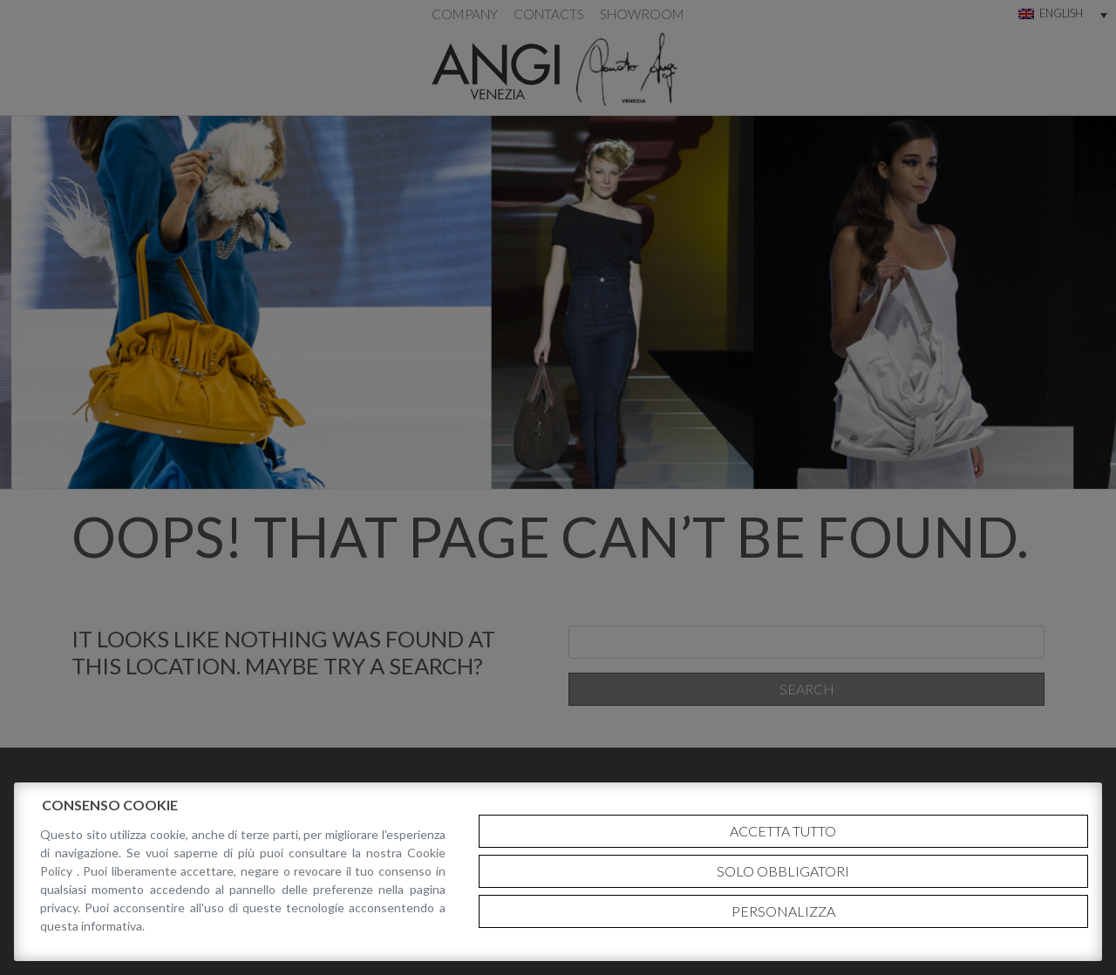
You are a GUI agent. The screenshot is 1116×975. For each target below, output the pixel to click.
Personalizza (783, 911)
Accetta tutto (783, 831)
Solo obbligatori (783, 871)
